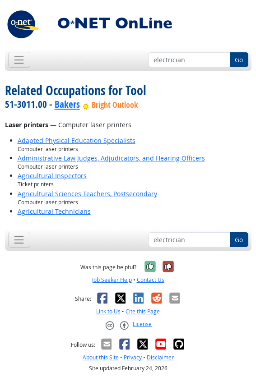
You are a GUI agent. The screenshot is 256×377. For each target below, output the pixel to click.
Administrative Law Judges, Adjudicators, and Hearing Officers (111, 158)
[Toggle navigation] (19, 60)
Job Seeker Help (112, 280)
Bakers (67, 104)
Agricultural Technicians (54, 211)
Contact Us (150, 280)
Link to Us (108, 311)
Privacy (133, 357)
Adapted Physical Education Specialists (76, 140)
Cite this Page (143, 311)
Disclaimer (160, 357)
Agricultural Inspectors (52, 175)
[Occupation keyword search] (189, 60)
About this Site (101, 357)
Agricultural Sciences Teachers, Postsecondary (87, 193)
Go (239, 59)
